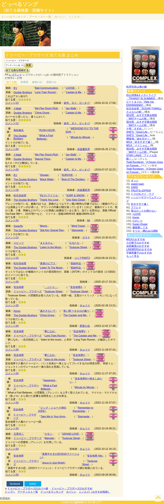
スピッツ (19, 243)
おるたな (74, 243)
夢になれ (50, 331)
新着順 (24, 82)
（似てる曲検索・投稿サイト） (28, 10)
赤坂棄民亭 (83, 149)
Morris (43, 226)
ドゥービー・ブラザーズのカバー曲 (27, 488)
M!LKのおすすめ (135, 239)
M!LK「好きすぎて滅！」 (140, 142)
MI (88, 220)
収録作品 (76, 263)
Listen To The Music (51, 267)
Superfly (18, 226)
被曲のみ (37, 82)
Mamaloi (49, 438)
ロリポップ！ (95, 502)
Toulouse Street (78, 247)
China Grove (42, 112)
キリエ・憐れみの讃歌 (145, 231)
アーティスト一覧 (28, 491)
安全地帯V (79, 331)
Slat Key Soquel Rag (52, 230)
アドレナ (136, 207)
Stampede (77, 230)
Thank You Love (49, 199)
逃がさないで (47, 311)
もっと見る (132, 256)
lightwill (78, 502)
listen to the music (55, 359)
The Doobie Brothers (20, 137)
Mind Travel (78, 226)
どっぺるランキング (52, 491)
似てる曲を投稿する (17, 70)
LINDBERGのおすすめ (139, 249)
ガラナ (86, 237)
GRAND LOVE (70, 434)
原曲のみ (51, 82)
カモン (48, 434)
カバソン (59, 16)
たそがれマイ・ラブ (142, 194)
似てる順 (11, 82)
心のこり (137, 220)
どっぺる (14, 16)
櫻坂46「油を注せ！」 (139, 138)
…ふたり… (51, 287)
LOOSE (70, 88)
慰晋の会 (85, 326)
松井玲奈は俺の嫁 (136, 86)
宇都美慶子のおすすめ (139, 252)
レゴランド (15, 74)
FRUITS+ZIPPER (141, 190)
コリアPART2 (82, 258)
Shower (44, 175)
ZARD (134, 187)
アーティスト (40, 16)
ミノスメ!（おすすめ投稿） (94, 491)
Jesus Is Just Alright (53, 462)
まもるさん (46, 243)
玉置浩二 (19, 434)
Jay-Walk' (71, 108)
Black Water (47, 179)
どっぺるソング (19, 4)
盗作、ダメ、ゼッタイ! (77, 103)
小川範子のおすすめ (137, 242)
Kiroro (17, 311)
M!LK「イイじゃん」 (138, 145)
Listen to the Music (50, 247)
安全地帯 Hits (94, 455)
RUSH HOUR (47, 130)
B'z (15, 88)
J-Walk (17, 108)
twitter (32, 483)
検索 (28, 65)
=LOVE (136, 214)
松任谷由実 (20, 195)
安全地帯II (76, 287)
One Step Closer (75, 199)
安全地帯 (19, 287)
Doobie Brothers (23, 92)
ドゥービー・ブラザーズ (28, 291)
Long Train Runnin (55, 335)
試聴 (91, 88)
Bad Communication (46, 88)
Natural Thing (42, 159)
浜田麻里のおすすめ (137, 246)
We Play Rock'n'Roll (46, 108)
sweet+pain (137, 184)
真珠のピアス (47, 263)
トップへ (10, 491)
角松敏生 (19, 130)
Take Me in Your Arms (53, 416)
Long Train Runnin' (45, 92)
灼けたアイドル (49, 195)
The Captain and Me (74, 315)
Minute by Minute (80, 137)
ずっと (135, 180)
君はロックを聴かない (144, 210)
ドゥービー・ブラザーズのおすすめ (72, 488)
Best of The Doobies (73, 179)
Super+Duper (140, 224)
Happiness (49, 380)
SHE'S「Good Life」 (138, 132)
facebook (15, 483)
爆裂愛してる (140, 227)
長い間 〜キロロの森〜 (76, 311)
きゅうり (85, 305)
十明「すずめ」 (135, 128)
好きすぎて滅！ (140, 204)
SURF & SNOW (75, 195)
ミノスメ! (74, 16)
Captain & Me (73, 92)
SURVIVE (67, 175)
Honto (135, 217)
